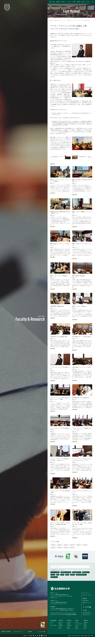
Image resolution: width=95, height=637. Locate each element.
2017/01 (59, 547)
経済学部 (69, 620)
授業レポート (70, 20)
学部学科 (63, 1)
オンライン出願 (41, 631)
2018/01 (53, 547)
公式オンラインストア (87, 603)
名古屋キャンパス (54, 600)
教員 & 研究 (56, 20)
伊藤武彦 (52, 33)
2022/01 (66, 544)
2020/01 (78, 544)
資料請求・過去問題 (5, 631)
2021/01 (72, 544)
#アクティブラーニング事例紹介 (74, 28)
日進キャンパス (53, 592)
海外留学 (83, 1)
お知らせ (60, 626)
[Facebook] (37, 635)
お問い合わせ (86, 600)
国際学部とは (86, 622)
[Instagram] (44, 635)
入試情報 (30, 631)
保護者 (86, 635)
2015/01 (72, 547)
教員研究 (58, 1)
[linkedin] (46, 635)
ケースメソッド (63, 20)
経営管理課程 (53, 620)
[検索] (90, 566)
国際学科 (85, 625)
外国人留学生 (78, 635)
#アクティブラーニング (63, 28)
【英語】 (53, 625)
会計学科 (76, 625)
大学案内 (53, 1)
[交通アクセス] (33, 635)
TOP (51, 20)
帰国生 (82, 635)
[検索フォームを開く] (93, 1)
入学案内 (74, 1)
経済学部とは (69, 622)
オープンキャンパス (17, 631)
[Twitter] (35, 635)
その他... (87, 1)
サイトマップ (86, 592)
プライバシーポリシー (87, 595)
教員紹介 (60, 628)
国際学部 (86, 620)
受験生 (73, 635)
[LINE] (40, 635)
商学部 (76, 620)
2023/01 (59, 544)
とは (51, 622)
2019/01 (85, 544)
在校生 (89, 635)
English (30, 635)
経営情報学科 (61, 625)
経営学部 (61, 620)
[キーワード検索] (69, 566)
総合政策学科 (69, 625)
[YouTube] (42, 635)
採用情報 (85, 598)
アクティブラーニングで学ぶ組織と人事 (82, 20)
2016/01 (66, 547)
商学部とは (77, 622)
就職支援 (78, 1)
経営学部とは (61, 622)
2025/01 (53, 544)
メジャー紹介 (68, 1)
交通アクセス (26, 635)
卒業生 (92, 635)
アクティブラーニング (87, 35)
